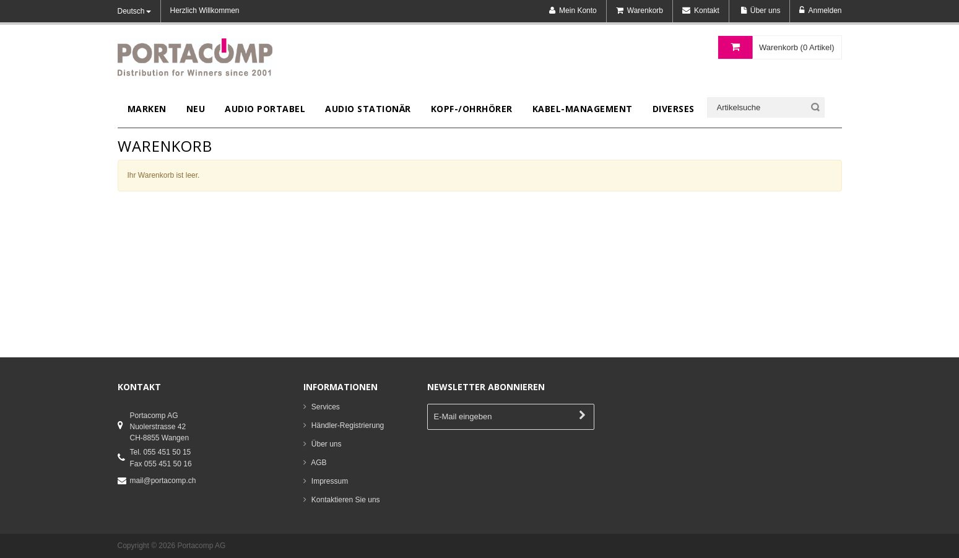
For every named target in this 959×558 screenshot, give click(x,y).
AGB (318, 462)
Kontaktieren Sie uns (345, 499)
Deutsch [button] (134, 11)
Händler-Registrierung (347, 425)
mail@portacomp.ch (163, 480)
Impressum (329, 481)
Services (325, 407)
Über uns (326, 444)
